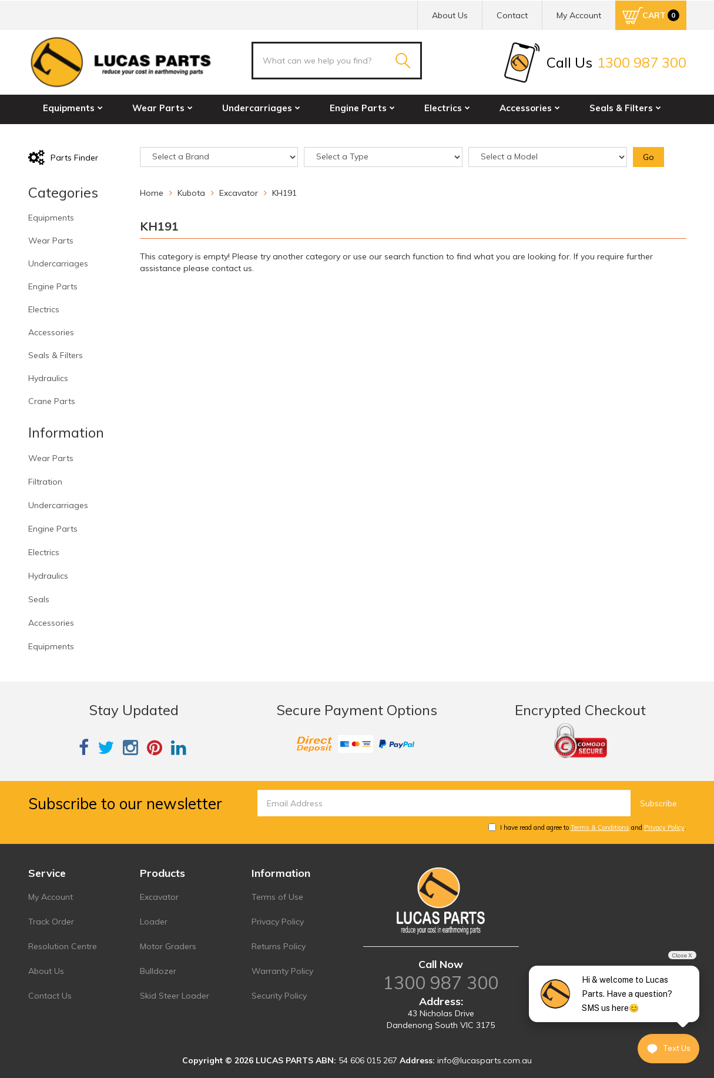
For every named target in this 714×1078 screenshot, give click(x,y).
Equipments (73, 108)
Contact (512, 15)
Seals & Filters (625, 108)
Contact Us (50, 995)
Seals (38, 599)
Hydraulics (70, 133)
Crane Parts (154, 133)
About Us (450, 15)
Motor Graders (168, 946)
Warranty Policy (282, 971)
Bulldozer (158, 971)
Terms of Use (277, 897)
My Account (50, 897)
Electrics (447, 108)
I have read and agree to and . (587, 827)
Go (648, 157)
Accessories (530, 108)
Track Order (51, 921)
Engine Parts (362, 108)
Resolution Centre (62, 946)
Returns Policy (279, 946)
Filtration (45, 481)
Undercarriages (261, 108)
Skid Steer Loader (174, 995)
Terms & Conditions (600, 827)
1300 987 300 (440, 983)
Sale (220, 133)
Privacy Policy (664, 827)
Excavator (159, 897)
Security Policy (279, 995)
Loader (153, 921)
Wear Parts (162, 108)
